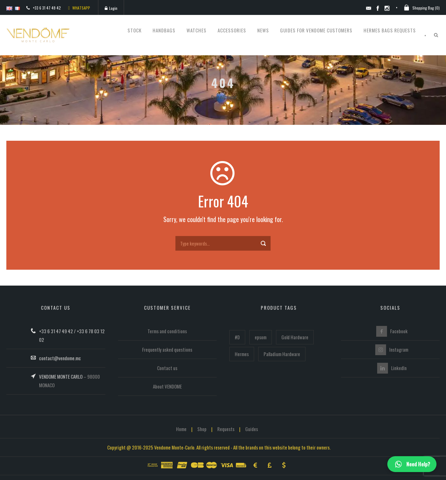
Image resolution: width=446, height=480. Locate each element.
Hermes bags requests (390, 30)
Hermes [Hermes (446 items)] (242, 353)
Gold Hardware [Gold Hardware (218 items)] (294, 337)
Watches (197, 30)
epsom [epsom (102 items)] (260, 337)
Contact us (167, 367)
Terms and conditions (167, 331)
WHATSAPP (79, 7)
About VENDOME (167, 386)
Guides (251, 428)
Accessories (232, 30)
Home (181, 428)
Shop (202, 428)
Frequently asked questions (167, 349)
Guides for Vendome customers (316, 30)
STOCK (134, 30)
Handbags (164, 30)
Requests (225, 428)
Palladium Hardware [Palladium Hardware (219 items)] (282, 353)
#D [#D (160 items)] (237, 337)
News (263, 30)
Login (111, 8)
